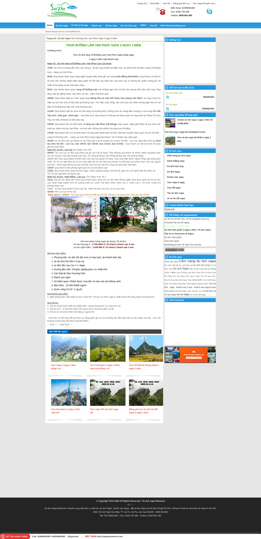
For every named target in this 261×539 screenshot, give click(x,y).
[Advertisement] (104, 460)
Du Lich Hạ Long (129, 25)
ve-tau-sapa (170, 294)
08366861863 (58, 536)
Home (49, 25)
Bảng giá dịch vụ (181, 3)
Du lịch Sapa (173, 171)
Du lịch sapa (62, 25)
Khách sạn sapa (175, 177)
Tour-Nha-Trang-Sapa (177, 284)
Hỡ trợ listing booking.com (172, 25)
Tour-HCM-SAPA (195, 280)
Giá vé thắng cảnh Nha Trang (188, 272)
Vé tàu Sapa (204, 230)
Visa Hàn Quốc (172, 241)
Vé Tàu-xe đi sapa (79, 25)
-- (51, 536)
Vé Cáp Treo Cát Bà (191, 244)
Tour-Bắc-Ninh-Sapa (179, 280)
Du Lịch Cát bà (171, 265)
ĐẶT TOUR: (104, 536)
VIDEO (143, 25)
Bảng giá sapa (171, 261)
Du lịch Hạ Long (175, 166)
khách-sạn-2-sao (184, 287)
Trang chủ (142, 3)
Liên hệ (166, 3)
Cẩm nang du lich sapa (179, 155)
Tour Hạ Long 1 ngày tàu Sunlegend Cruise (185, 132)
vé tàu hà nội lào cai (174, 219)
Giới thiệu (154, 3)
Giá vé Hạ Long (196, 269)
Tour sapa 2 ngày (176, 182)
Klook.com (170, 209)
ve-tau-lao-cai (209, 291)
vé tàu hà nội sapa (180, 222)
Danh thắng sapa (176, 161)
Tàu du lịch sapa (175, 193)
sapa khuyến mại (194, 291)
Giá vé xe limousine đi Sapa (179, 233)
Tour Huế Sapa (178, 276)
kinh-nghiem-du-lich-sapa (175, 291)
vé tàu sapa (191, 219)
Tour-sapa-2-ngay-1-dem (197, 283)
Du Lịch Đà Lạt (186, 265)
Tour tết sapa (173, 187)
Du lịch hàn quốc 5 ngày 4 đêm (180, 230)
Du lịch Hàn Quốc (173, 237)
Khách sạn (97, 25)
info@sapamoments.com (110, 536)
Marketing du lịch (173, 244)
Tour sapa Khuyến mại (203, 3)
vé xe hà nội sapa (176, 198)
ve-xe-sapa (183, 294)
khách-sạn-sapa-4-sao (205, 287)
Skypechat (73, 536)
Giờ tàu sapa (111, 25)
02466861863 (44, 536)
